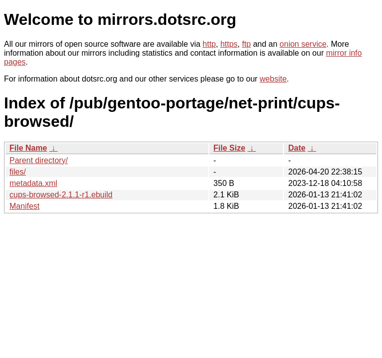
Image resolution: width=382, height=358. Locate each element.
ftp (246, 44)
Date (296, 148)
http (209, 44)
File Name (28, 148)
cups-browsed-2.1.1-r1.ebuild (60, 194)
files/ (17, 172)
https (229, 44)
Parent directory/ (38, 160)
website (273, 79)
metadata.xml (33, 183)
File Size (229, 148)
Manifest (24, 206)
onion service (303, 44)
